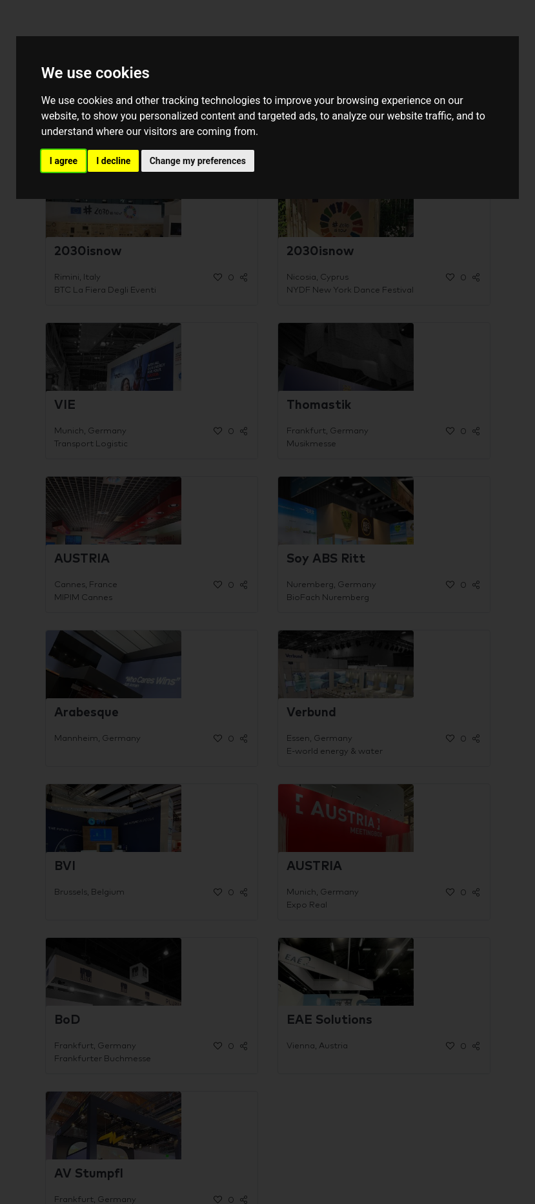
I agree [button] (63, 161)
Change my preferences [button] (198, 161)
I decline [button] (113, 161)
